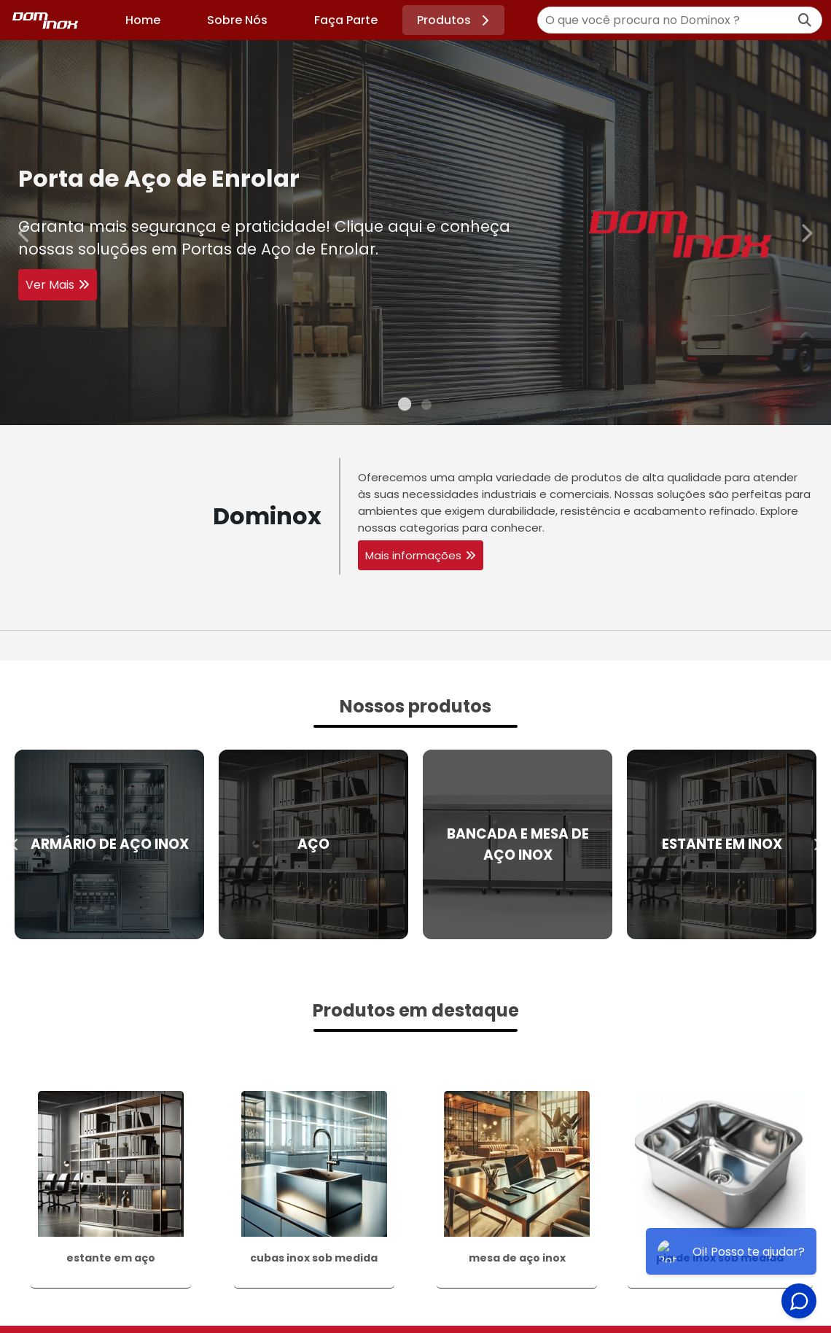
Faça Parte (346, 20)
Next (806, 232)
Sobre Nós (237, 20)
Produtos (455, 20)
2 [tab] (426, 407)
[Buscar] (805, 20)
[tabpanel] (415, 232)
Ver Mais (50, 285)
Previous (24, 232)
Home (142, 20)
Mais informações (413, 555)
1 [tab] (404, 407)
